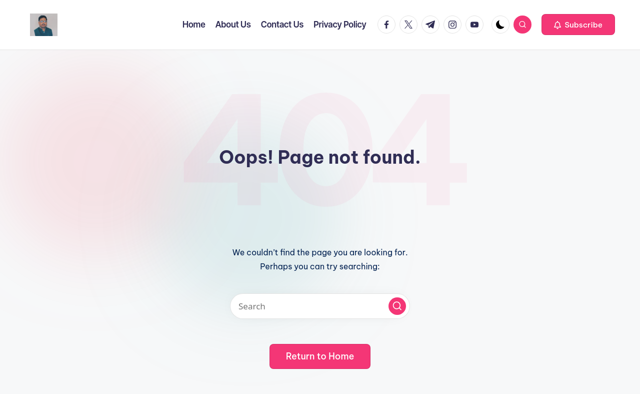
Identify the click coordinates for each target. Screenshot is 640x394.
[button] (578, 24)
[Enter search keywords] (320, 306)
